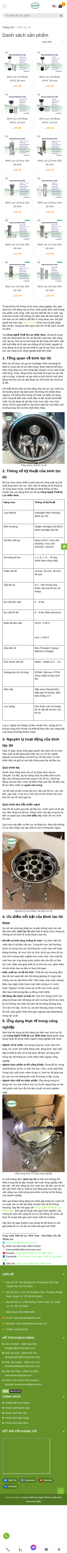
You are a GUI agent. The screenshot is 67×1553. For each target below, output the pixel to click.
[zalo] (20, 1549)
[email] (46, 1549)
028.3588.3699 (26, 1359)
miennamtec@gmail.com (27, 1365)
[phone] (8, 1549)
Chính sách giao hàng (17, 1465)
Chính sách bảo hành (16, 1470)
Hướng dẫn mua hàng (17, 1450)
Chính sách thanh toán (17, 1455)
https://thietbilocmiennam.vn (31, 1371)
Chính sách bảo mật (16, 1460)
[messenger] (33, 1549)
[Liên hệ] (59, 1549)
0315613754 (21, 1377)
